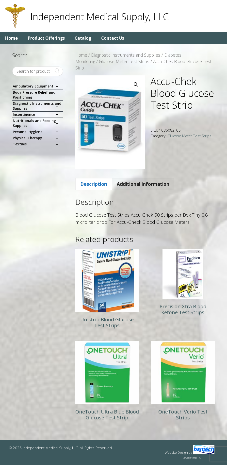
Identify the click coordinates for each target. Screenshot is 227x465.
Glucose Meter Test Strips (124, 61)
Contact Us (112, 38)
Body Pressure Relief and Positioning (38, 94)
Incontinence (38, 115)
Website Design (176, 452)
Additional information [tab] (143, 184)
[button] (135, 84)
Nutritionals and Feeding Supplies (38, 123)
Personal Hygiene (38, 132)
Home (11, 38)
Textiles (38, 144)
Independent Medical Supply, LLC (99, 16)
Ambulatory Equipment (38, 86)
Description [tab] (93, 184)
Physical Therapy (38, 138)
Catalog (83, 38)
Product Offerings (46, 38)
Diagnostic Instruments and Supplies (125, 55)
